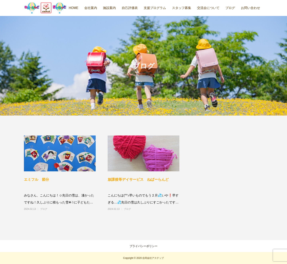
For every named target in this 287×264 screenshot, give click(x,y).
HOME (73, 8)
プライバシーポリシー (143, 246)
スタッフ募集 (181, 8)
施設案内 (109, 8)
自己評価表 (130, 8)
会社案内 (90, 8)
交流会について (208, 8)
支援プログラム (155, 8)
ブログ (230, 8)
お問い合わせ (250, 8)
